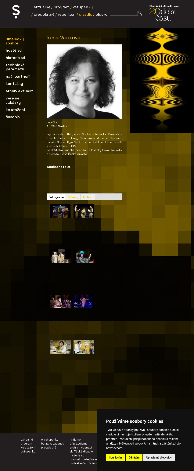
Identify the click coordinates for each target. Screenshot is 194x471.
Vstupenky (83, 7)
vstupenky (28, 451)
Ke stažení (15, 109)
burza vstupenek (52, 443)
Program (62, 7)
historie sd (77, 455)
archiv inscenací (81, 447)
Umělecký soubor (15, 41)
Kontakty (14, 83)
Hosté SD (14, 50)
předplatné (48, 447)
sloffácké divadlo (81, 451)
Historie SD (15, 57)
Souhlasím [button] (115, 457)
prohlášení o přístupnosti (87, 463)
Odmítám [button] (134, 457)
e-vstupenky (50, 439)
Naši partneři (18, 76)
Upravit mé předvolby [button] (158, 457)
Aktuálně (42, 7)
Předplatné (44, 14)
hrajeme (75, 439)
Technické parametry (16, 66)
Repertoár (67, 14)
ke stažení (28, 447)
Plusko (101, 14)
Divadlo (85, 14)
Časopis (13, 116)
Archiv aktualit (19, 90)
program (26, 443)
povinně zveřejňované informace (92, 459)
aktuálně (27, 439)
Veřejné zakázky (13, 100)
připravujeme (79, 443)
